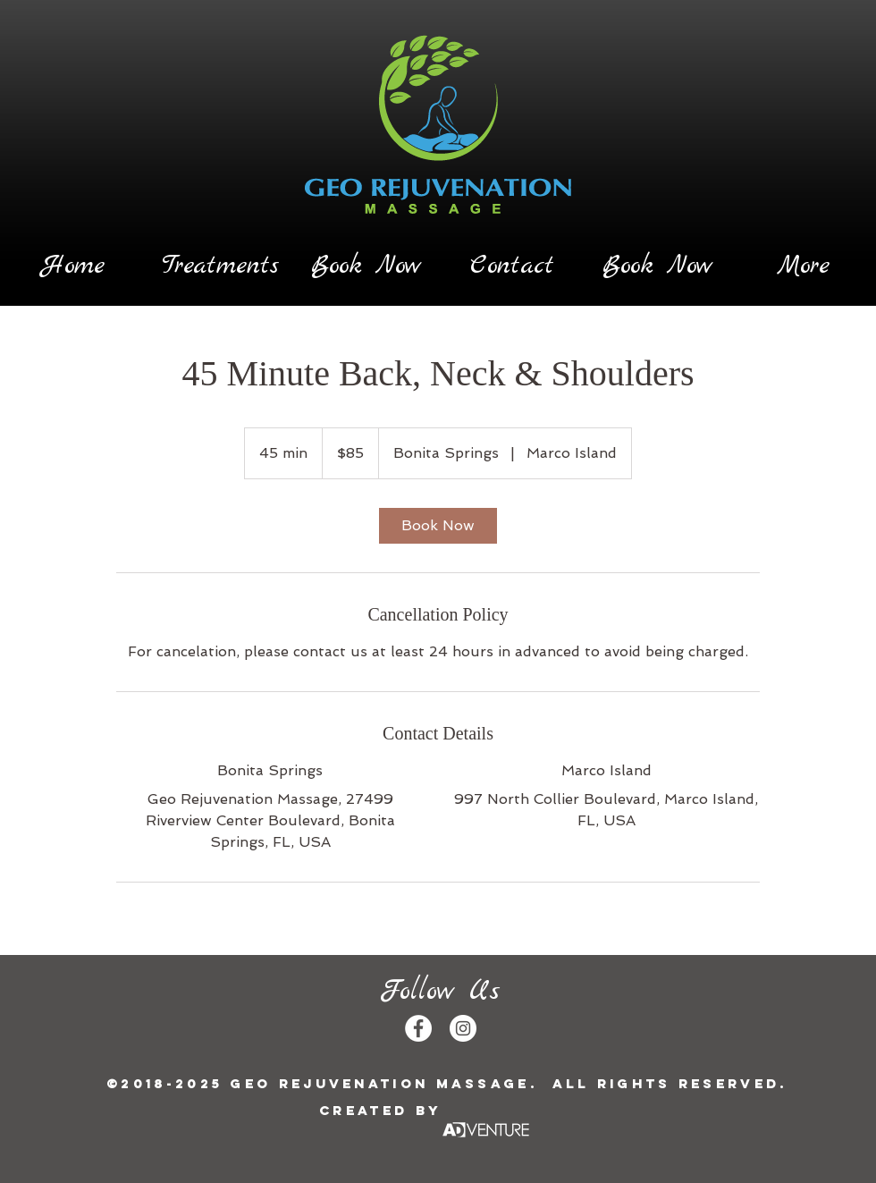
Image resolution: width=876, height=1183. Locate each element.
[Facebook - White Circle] (418, 1028)
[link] (438, 526)
